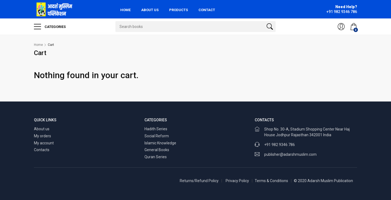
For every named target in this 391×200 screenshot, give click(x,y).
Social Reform (156, 136)
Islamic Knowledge (160, 143)
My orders (42, 136)
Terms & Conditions (271, 181)
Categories (50, 26)
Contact (206, 10)
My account (44, 143)
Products (178, 10)
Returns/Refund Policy (199, 181)
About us (41, 129)
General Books (156, 150)
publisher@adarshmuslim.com (290, 154)
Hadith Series (155, 129)
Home (125, 10)
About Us (150, 10)
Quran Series (155, 157)
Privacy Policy (237, 181)
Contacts (41, 150)
